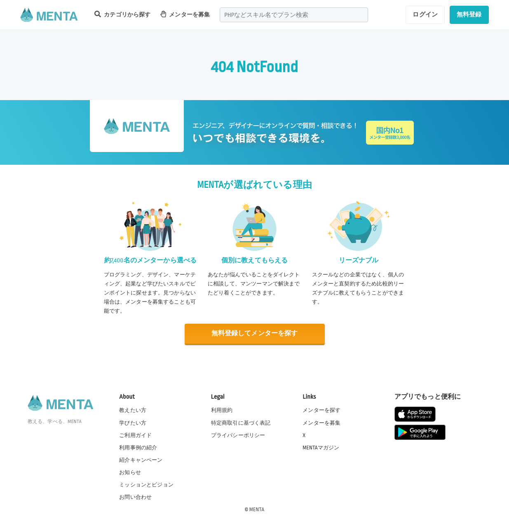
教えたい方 (132, 410)
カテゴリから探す (122, 14)
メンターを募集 (185, 14)
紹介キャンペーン (140, 460)
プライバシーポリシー (238, 435)
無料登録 (469, 14)
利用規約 (222, 410)
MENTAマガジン (321, 447)
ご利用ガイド (135, 435)
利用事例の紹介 (138, 447)
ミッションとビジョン (146, 484)
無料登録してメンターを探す (254, 333)
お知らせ (130, 472)
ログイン (425, 14)
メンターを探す (321, 410)
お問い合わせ (135, 497)
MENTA (257, 509)
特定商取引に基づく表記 (241, 422)
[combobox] (294, 14)
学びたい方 (132, 422)
